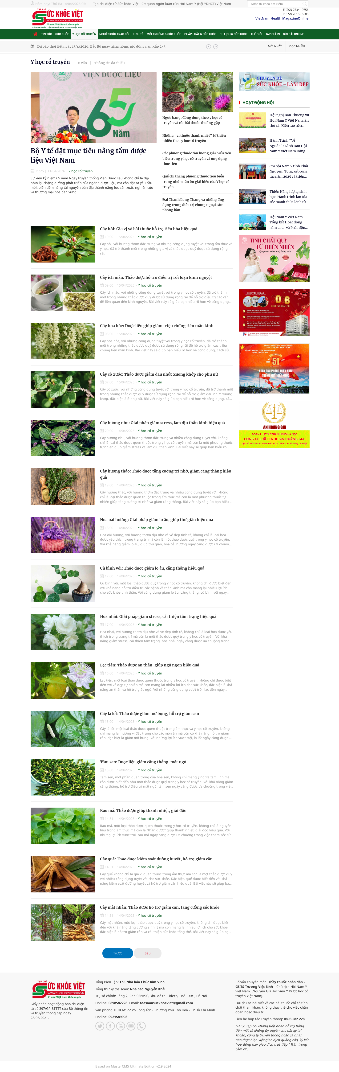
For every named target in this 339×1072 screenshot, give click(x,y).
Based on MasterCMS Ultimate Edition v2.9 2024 (133, 1066)
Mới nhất (275, 46)
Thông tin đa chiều (109, 63)
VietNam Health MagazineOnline (281, 18)
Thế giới (256, 34)
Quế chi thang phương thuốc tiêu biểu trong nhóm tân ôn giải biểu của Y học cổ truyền (196, 181)
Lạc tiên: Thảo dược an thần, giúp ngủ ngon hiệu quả (149, 665)
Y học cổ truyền (84, 34)
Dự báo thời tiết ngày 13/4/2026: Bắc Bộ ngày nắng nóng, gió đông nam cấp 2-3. (101, 46)
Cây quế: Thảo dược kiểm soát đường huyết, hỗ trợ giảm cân (156, 859)
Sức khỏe (62, 34)
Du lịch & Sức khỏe (233, 34)
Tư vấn (81, 63)
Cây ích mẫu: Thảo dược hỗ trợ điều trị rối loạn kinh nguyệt (156, 277)
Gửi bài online (293, 34)
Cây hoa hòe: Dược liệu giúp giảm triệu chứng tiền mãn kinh (157, 325)
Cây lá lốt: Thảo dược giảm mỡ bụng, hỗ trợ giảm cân (149, 713)
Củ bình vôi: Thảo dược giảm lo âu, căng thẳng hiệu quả (152, 568)
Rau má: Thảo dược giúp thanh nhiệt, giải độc (143, 810)
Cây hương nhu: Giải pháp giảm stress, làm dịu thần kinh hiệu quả (162, 422)
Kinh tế (138, 34)
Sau (147, 953)
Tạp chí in (273, 34)
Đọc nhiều (297, 46)
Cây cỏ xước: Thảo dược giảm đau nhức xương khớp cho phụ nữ (159, 374)
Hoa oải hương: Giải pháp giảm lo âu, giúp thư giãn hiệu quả (156, 519)
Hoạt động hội (258, 102)
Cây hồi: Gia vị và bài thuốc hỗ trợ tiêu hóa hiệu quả (148, 228)
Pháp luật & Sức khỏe (200, 34)
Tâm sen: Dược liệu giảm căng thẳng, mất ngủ (143, 762)
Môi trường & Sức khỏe (164, 34)
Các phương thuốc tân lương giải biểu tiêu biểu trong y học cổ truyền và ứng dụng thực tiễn (196, 158)
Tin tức (46, 34)
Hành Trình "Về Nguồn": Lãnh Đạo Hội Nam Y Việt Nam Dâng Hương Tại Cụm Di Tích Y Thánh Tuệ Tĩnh (288, 146)
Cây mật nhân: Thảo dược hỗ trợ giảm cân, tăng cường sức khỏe (159, 907)
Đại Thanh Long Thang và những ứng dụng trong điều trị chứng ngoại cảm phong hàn (193, 204)
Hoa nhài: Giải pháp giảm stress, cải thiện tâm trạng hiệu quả (158, 616)
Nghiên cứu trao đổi (114, 34)
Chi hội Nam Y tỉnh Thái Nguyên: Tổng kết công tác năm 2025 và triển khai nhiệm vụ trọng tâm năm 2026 (289, 171)
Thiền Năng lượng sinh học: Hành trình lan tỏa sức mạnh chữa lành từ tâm (288, 197)
